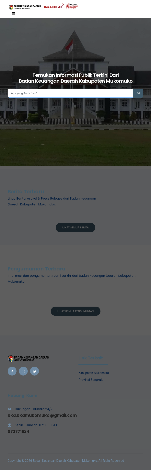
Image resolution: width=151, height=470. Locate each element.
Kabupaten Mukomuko (93, 373)
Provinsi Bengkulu (90, 380)
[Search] (70, 93)
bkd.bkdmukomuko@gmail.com (42, 415)
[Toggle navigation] (13, 14)
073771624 (18, 431)
